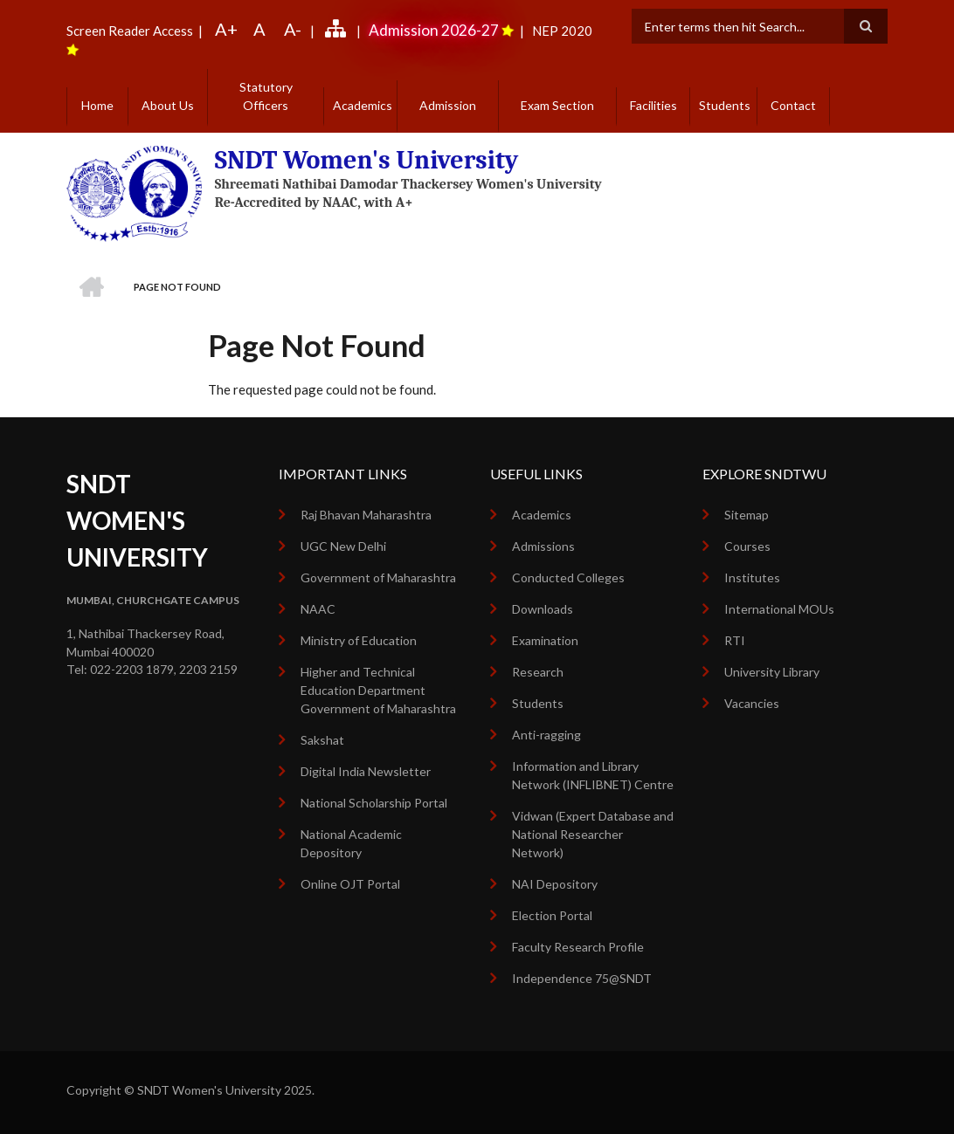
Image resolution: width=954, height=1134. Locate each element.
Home (97, 105)
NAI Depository (555, 883)
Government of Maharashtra (378, 577)
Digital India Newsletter (366, 771)
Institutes (752, 577)
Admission (447, 105)
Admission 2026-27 (433, 30)
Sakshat (322, 739)
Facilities (653, 105)
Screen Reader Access (129, 30)
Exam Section (557, 105)
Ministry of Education (359, 640)
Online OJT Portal (350, 883)
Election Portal (552, 915)
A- (292, 28)
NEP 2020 (560, 30)
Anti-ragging (546, 734)
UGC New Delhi (343, 546)
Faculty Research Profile (578, 946)
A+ (226, 28)
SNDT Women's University (367, 160)
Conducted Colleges (568, 577)
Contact (793, 105)
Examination (545, 640)
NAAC (318, 608)
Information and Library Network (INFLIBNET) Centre (593, 775)
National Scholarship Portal (374, 802)
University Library (771, 671)
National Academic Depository (351, 843)
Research (537, 671)
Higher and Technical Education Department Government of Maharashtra (378, 690)
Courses (747, 546)
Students (724, 105)
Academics (362, 105)
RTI (734, 640)
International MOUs (779, 608)
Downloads (542, 608)
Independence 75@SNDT (582, 978)
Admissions (543, 546)
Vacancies (751, 703)
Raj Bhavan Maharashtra (366, 514)
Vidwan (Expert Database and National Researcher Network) (593, 834)
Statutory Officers (266, 96)
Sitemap (746, 514)
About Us (168, 105)
